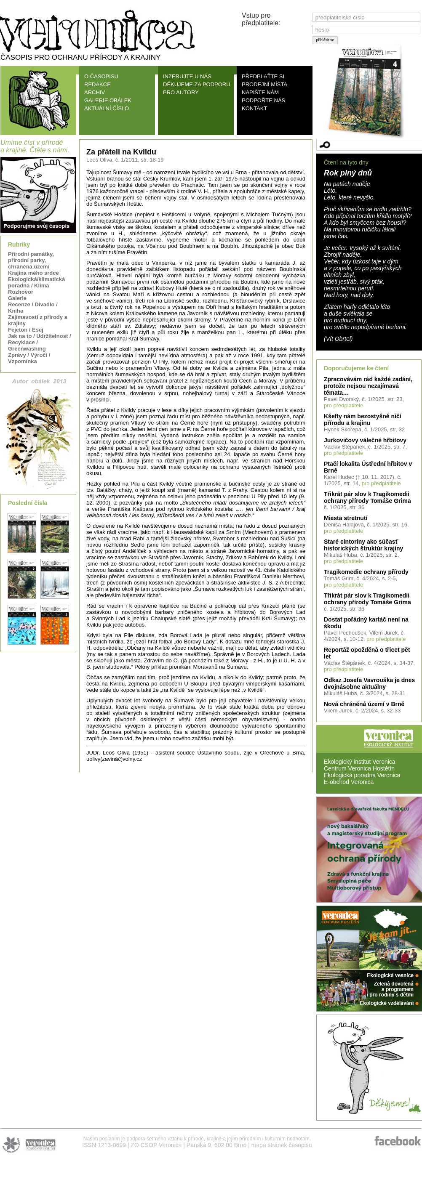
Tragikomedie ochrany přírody (366, 572)
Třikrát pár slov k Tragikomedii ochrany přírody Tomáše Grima (367, 497)
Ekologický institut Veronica (359, 761)
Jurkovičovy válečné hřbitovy (365, 440)
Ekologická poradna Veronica (362, 775)
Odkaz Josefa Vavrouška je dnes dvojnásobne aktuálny (369, 683)
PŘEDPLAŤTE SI (263, 76)
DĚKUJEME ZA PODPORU (196, 84)
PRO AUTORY (181, 92)
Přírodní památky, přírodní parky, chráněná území (31, 260)
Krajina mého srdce (33, 273)
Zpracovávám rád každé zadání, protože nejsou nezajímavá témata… (368, 386)
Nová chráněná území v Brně (364, 704)
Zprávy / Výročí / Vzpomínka (29, 358)
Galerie (17, 298)
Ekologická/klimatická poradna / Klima (36, 282)
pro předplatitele (343, 405)
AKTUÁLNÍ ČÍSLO (106, 108)
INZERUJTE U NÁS (187, 76)
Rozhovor (20, 292)
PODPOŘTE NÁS (263, 100)
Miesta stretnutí (345, 518)
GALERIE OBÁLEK (107, 100)
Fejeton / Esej (25, 330)
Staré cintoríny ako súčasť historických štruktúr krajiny (363, 545)
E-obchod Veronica (349, 781)
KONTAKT (254, 108)
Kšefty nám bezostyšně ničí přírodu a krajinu (362, 419)
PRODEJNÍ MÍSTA (264, 84)
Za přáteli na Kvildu (121, 152)
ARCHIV (94, 92)
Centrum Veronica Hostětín (359, 768)
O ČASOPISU (101, 76)
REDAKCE (97, 84)
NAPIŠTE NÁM (260, 92)
